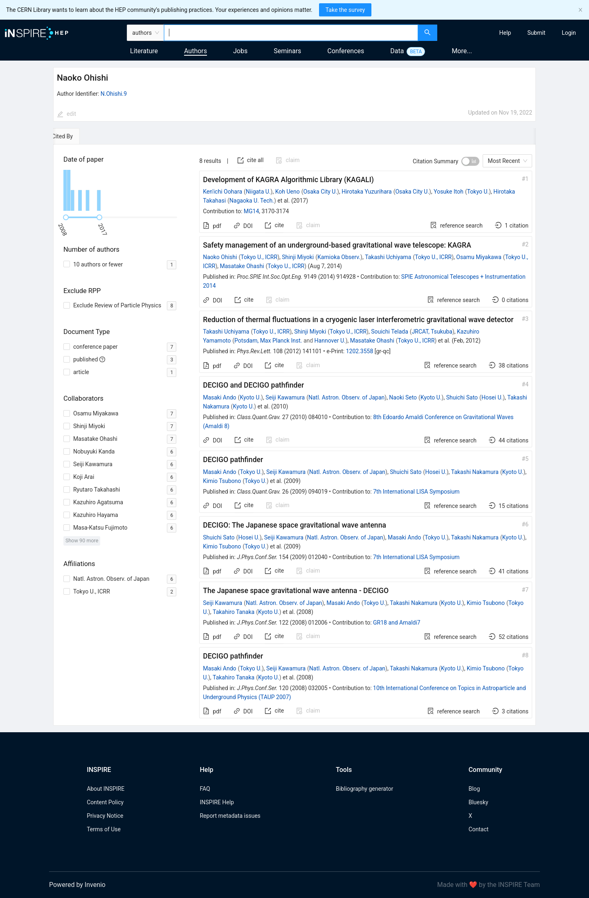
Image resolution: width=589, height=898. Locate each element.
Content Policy (105, 802)
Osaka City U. (320, 191)
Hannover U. (330, 340)
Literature (144, 51)
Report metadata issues (230, 815)
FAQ (205, 788)
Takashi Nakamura (475, 472)
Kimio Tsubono (222, 481)
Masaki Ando (219, 397)
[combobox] (291, 33)
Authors (195, 51)
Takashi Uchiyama (388, 257)
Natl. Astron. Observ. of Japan (346, 397)
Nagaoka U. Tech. (251, 200)
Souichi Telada (389, 331)
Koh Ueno (287, 191)
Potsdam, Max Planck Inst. (268, 340)
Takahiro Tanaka (233, 612)
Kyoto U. (250, 397)
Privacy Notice (105, 815)
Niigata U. (258, 191)
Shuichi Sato (462, 397)
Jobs (240, 51)
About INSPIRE (105, 788)
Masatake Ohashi (242, 266)
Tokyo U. (478, 191)
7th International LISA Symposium (416, 491)
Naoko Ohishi (220, 257)
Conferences (345, 51)
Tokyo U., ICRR (259, 257)
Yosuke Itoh (448, 191)
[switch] (470, 161)
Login (569, 32)
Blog (474, 788)
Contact (478, 829)
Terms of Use (104, 829)
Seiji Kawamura (285, 397)
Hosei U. (492, 397)
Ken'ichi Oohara (222, 191)
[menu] (514, 33)
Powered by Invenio (77, 885)
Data (397, 51)
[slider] (66, 217)
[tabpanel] (294, 435)
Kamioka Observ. (338, 257)
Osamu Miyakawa (478, 257)
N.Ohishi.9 (114, 93)
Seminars (287, 51)
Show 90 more (82, 540)
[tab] (76, 136)
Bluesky (478, 802)
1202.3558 (359, 351)
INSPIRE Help (217, 802)
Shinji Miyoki (298, 257)
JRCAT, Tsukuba (432, 331)
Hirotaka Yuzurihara (366, 191)
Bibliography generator (364, 788)
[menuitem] (505, 33)
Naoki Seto (403, 397)
